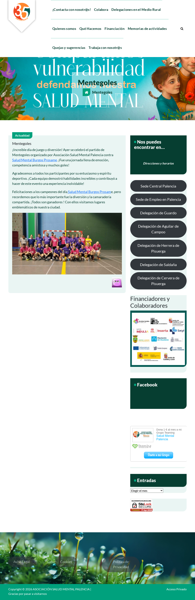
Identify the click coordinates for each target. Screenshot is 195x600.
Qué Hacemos (90, 28)
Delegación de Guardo (158, 213)
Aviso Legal (21, 572)
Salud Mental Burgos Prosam (89, 192)
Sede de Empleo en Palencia (158, 199)
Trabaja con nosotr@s (105, 47)
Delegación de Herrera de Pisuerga (158, 248)
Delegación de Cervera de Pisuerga (158, 281)
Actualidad (22, 135)
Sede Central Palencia (158, 186)
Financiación (115, 28)
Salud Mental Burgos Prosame (34, 160)
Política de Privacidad (121, 575)
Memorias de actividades (147, 28)
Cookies (66, 572)
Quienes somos (64, 28)
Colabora (101, 9)
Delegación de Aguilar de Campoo (158, 229)
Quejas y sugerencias (68, 47)
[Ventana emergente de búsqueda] (182, 28)
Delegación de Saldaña (158, 264)
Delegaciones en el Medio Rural (136, 9)
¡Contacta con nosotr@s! (71, 9)
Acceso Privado (176, 589)
